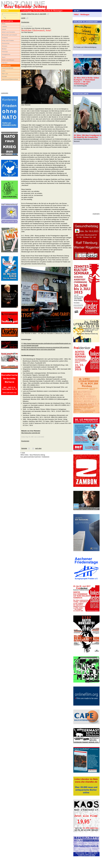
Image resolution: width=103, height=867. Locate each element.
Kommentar (6, 43)
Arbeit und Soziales (8, 32)
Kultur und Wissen (8, 60)
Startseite (24, 448)
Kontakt (4, 76)
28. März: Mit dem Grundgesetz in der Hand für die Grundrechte (87, 136)
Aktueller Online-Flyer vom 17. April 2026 (33, 14)
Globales (5, 37)
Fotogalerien (6, 54)
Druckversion (25, 22)
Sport (3, 57)
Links (3, 71)
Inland (4, 29)
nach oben (38, 448)
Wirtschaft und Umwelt (9, 35)
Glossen (4, 46)
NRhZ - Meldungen (81, 14)
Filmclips (5, 51)
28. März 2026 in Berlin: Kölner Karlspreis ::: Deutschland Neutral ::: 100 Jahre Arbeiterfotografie (86, 81)
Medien (4, 49)
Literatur (5, 62)
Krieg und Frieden (8, 40)
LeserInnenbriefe (7, 68)
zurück (23, 18)
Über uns (5, 73)
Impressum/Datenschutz (10, 79)
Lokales (4, 26)
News (3, 23)
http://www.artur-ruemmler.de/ (30, 433)
